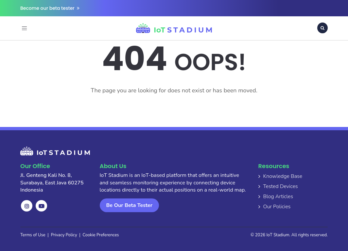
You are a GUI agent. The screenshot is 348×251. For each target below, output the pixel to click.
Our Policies (277, 206)
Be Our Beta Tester (129, 205)
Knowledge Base (283, 176)
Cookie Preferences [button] (100, 235)
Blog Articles (278, 196)
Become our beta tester (49, 8)
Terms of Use (32, 235)
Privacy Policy (64, 235)
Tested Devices (280, 186)
